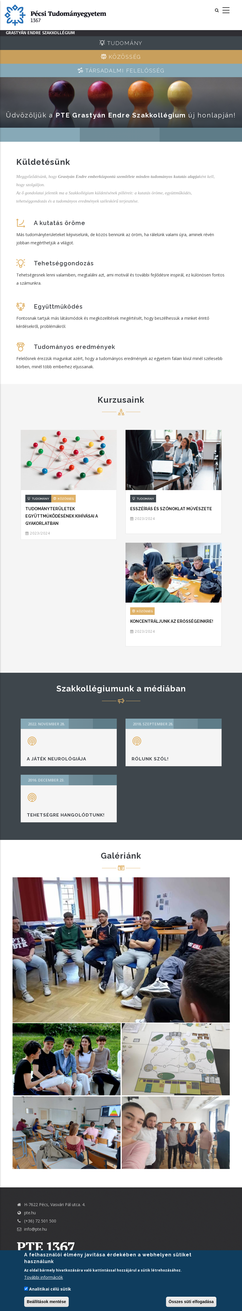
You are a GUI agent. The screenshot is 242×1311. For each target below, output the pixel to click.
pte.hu (30, 1212)
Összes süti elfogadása (191, 1301)
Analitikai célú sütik (50, 1289)
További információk (43, 1277)
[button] (121, 950)
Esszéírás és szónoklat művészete (171, 508)
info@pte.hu (31, 1229)
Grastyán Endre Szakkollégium (40, 33)
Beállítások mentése (46, 1301)
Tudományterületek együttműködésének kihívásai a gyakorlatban (61, 516)
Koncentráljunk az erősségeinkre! (171, 621)
